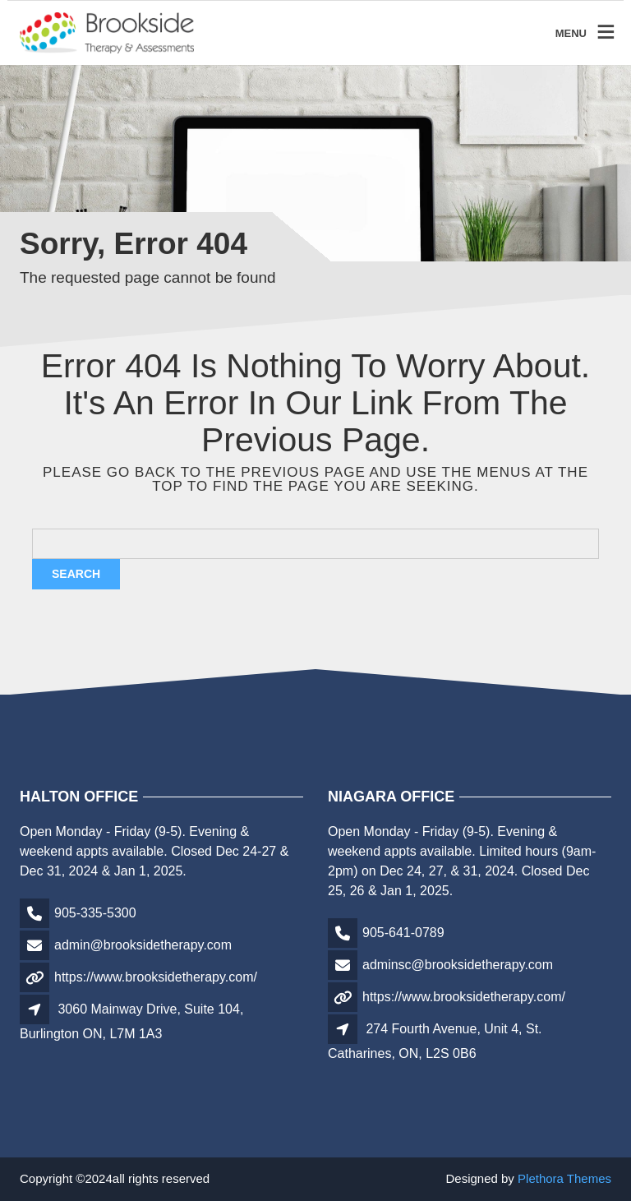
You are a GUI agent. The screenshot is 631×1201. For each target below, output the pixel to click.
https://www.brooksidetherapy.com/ (155, 977)
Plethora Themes (564, 1178)
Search (76, 573)
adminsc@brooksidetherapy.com (457, 965)
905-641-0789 (403, 933)
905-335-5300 (95, 913)
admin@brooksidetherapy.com (143, 945)
